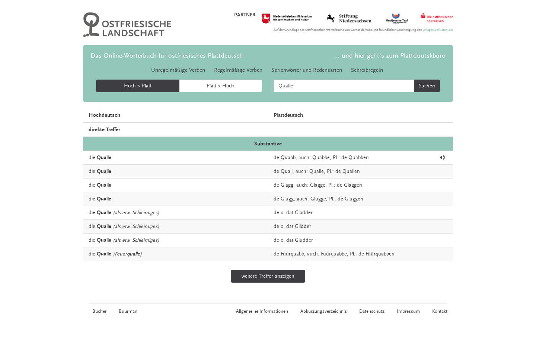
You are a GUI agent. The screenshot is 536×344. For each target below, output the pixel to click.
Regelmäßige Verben (238, 70)
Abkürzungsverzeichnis (323, 311)
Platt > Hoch (220, 86)
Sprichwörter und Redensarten (306, 70)
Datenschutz (372, 311)
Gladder (304, 213)
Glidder (303, 226)
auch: (305, 158)
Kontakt (439, 311)
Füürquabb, (293, 254)
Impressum (408, 311)
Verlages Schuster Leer (437, 30)
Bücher (99, 311)
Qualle (316, 171)
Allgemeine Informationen (262, 311)
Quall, (287, 171)
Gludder (304, 240)
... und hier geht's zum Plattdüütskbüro (390, 56)
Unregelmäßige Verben (178, 70)
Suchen (427, 86)
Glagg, (288, 185)
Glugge (318, 199)
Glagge (317, 185)
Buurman (128, 311)
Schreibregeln (367, 70)
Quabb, (289, 158)
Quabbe (321, 158)
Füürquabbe (334, 254)
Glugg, (288, 199)
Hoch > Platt (137, 86)
